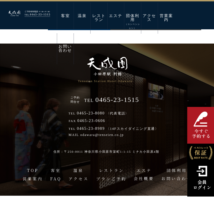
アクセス (149, 18)
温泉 (82, 16)
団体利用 (132, 21)
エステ (115, 16)
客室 (65, 16)
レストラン (99, 18)
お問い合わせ (65, 48)
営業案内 (166, 18)
